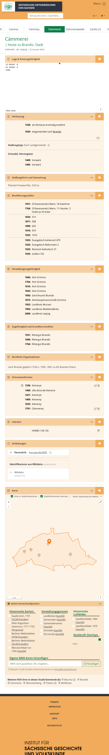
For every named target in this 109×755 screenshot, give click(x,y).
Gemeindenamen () (53, 625)
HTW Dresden (19, 637)
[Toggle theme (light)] (103, 16)
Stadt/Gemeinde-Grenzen (56, 496)
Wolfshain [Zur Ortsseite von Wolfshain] (66, 683)
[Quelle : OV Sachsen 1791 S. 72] (98, 409)
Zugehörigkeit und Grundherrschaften (30, 326)
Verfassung (15, 116)
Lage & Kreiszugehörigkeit (23, 59)
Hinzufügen (91, 663)
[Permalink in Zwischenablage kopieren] (50, 452)
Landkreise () (54, 616)
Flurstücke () (54, 634)
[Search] (45, 16)
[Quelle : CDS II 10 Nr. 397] (98, 386)
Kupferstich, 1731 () (21, 617)
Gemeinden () (54, 619)
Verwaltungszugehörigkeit (23, 269)
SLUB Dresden (20, 619)
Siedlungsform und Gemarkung (26, 177)
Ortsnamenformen (19, 377)
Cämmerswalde (75, 29)
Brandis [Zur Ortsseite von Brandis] (84, 679)
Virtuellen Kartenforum (65, 669)
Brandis (57, 131)
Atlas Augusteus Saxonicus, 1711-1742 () (23, 626)
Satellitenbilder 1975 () (87, 627)
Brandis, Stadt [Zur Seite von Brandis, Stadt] (32, 45)
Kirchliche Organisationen (23, 357)
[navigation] (54, 29)
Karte (12, 490)
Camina (13, 29)
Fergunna (17, 629)
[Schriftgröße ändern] (94, 16)
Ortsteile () (53, 630)
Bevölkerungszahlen (20, 195)
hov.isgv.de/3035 (38, 452)
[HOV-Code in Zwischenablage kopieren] (31, 50)
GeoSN (21, 651)
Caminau (34, 29)
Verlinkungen (16, 443)
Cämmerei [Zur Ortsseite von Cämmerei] (15, 683)
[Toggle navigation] (99, 4)
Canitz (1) (95, 29)
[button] (98, 385)
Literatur (14, 421)
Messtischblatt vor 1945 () (21, 649)
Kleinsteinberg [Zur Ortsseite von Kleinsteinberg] (33, 683)
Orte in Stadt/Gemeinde (25, 496)
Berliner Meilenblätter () (23, 635)
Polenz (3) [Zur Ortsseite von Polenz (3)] (51, 683)
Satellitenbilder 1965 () (87, 620)
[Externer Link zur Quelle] (95, 386)
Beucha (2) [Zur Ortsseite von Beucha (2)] (70, 679)
